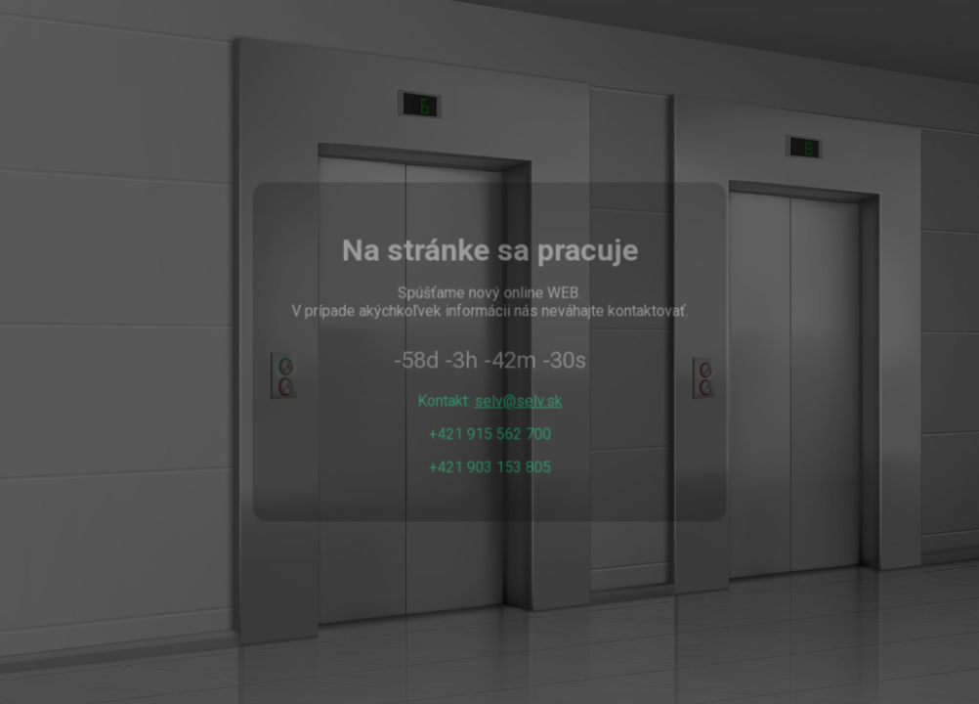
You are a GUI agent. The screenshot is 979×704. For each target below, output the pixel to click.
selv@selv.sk (518, 401)
